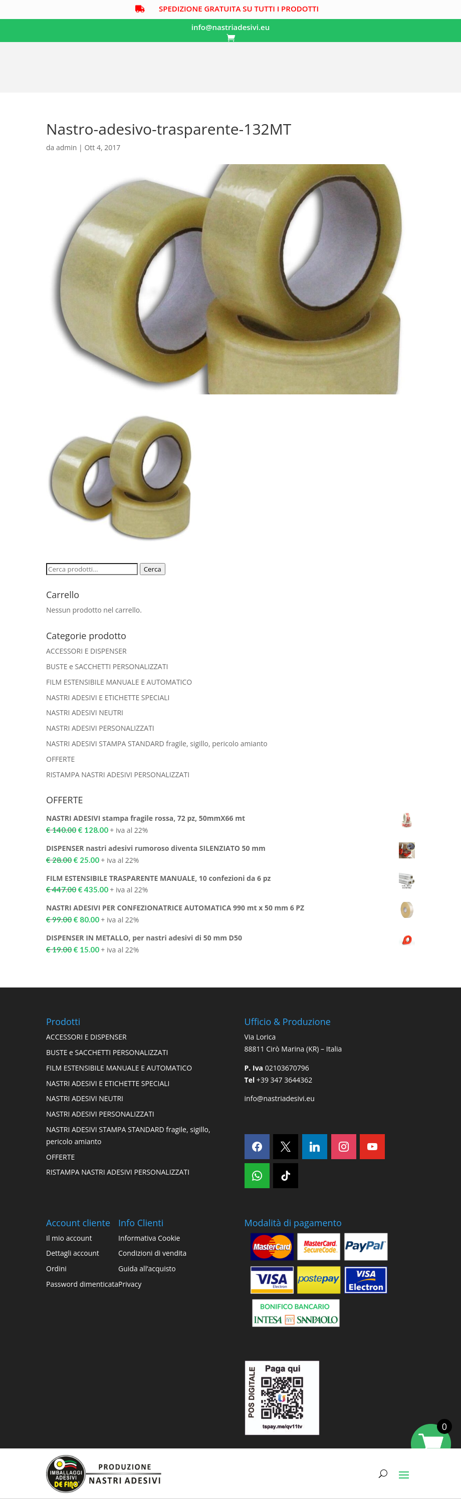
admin (66, 148)
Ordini (56, 1269)
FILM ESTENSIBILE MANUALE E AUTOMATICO (119, 682)
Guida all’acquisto (147, 1269)
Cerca (152, 570)
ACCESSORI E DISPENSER (86, 651)
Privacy (129, 1284)
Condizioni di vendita (152, 1254)
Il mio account (69, 1238)
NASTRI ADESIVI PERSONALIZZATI (100, 728)
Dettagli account (72, 1254)
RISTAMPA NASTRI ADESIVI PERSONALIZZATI (117, 775)
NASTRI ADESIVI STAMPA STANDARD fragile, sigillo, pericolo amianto (157, 744)
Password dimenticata (82, 1284)
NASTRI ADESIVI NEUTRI (84, 713)
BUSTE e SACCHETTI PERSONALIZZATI (107, 667)
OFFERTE (60, 759)
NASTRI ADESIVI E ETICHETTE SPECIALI (108, 698)
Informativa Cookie (149, 1238)
